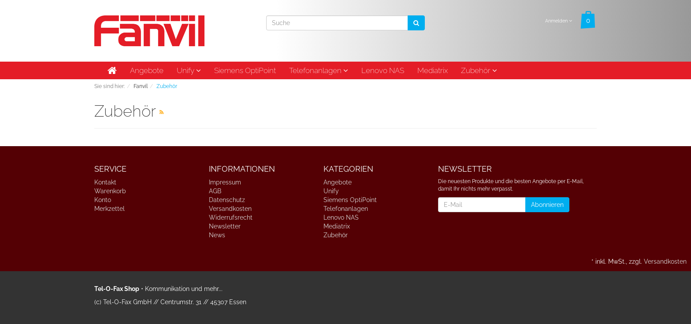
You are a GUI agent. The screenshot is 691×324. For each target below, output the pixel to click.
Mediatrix (432, 70)
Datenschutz (227, 199)
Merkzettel (109, 208)
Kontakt (105, 182)
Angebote (146, 70)
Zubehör (479, 70)
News (217, 235)
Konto (102, 199)
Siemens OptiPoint (245, 70)
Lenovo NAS (382, 70)
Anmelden (558, 21)
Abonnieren (547, 204)
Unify (189, 70)
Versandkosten (230, 208)
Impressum (225, 182)
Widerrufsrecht (231, 217)
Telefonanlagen (318, 70)
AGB (215, 191)
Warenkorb (110, 191)
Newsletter (225, 226)
